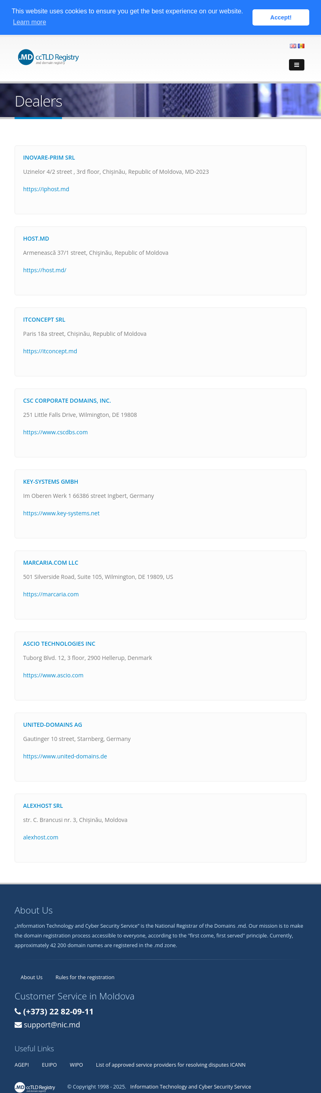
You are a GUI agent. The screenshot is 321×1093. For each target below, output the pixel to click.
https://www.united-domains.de (65, 756)
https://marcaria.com (51, 594)
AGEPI (22, 1064)
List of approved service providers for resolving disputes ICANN (171, 1064)
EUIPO (49, 1064)
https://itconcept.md (50, 350)
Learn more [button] (29, 22)
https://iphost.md (46, 188)
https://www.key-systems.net (61, 513)
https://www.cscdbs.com (55, 431)
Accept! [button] (281, 17)
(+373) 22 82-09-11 (58, 1010)
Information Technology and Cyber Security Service (190, 1086)
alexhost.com (40, 837)
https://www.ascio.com (53, 675)
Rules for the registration (85, 976)
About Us (32, 976)
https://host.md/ (44, 269)
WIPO (76, 1064)
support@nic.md (52, 1024)
